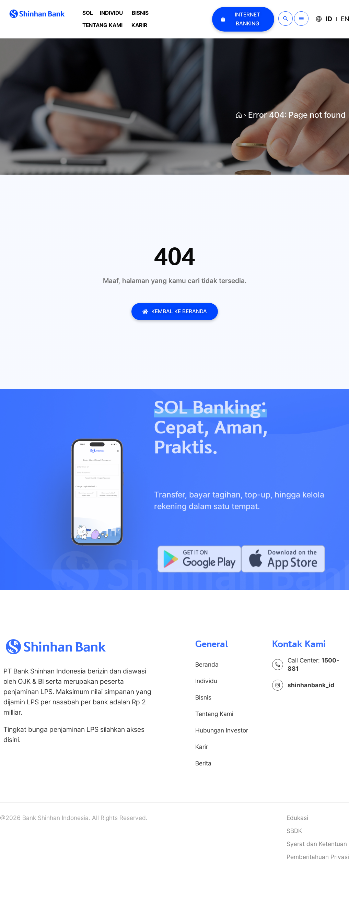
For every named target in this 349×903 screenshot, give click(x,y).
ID (329, 19)
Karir (139, 25)
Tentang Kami (102, 25)
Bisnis (140, 13)
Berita (203, 763)
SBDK (294, 830)
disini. (12, 740)
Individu (111, 13)
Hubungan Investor (221, 730)
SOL (87, 13)
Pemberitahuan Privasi (318, 856)
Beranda (207, 664)
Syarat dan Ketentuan (317, 843)
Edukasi (297, 817)
